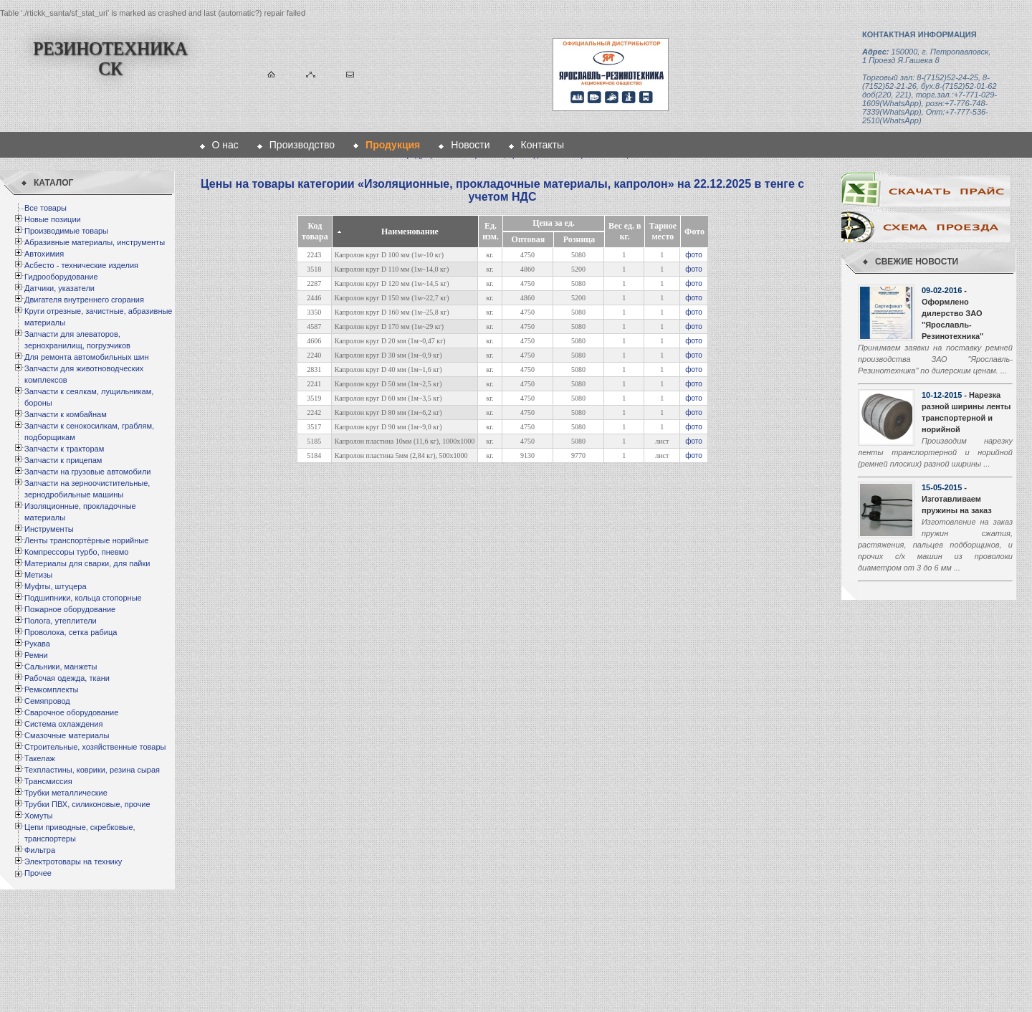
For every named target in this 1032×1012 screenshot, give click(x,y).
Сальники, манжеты (60, 666)
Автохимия (44, 253)
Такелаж (39, 758)
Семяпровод (47, 701)
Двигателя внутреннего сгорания (84, 299)
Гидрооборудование (61, 276)
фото (693, 255)
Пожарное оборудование (69, 609)
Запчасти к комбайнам (65, 414)
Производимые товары (66, 230)
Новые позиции (52, 219)
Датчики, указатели (59, 288)
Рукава (37, 643)
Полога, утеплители (60, 620)
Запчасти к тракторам (64, 448)
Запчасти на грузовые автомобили (87, 471)
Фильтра (39, 850)
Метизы (38, 575)
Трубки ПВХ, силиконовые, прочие (87, 804)
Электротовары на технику (73, 861)
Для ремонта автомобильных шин (86, 357)
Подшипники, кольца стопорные (83, 597)
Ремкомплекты (51, 689)
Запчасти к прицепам (63, 460)
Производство (302, 145)
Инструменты (49, 529)
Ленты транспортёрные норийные (86, 540)
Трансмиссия (48, 781)
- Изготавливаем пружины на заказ (957, 499)
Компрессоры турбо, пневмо (76, 552)
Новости (470, 145)
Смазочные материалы (66, 735)
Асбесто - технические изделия (81, 265)
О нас (225, 145)
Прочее (38, 873)
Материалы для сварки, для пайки (87, 563)
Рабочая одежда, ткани (67, 678)
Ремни (36, 655)
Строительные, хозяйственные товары (95, 747)
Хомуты (38, 815)
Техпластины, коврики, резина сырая (92, 769)
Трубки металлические (66, 792)
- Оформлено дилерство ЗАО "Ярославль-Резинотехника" (952, 313)
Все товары (45, 208)
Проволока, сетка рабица (70, 632)
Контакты (542, 145)
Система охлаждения (63, 724)
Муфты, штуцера (55, 586)
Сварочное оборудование (71, 712)
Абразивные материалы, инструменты (94, 242)
